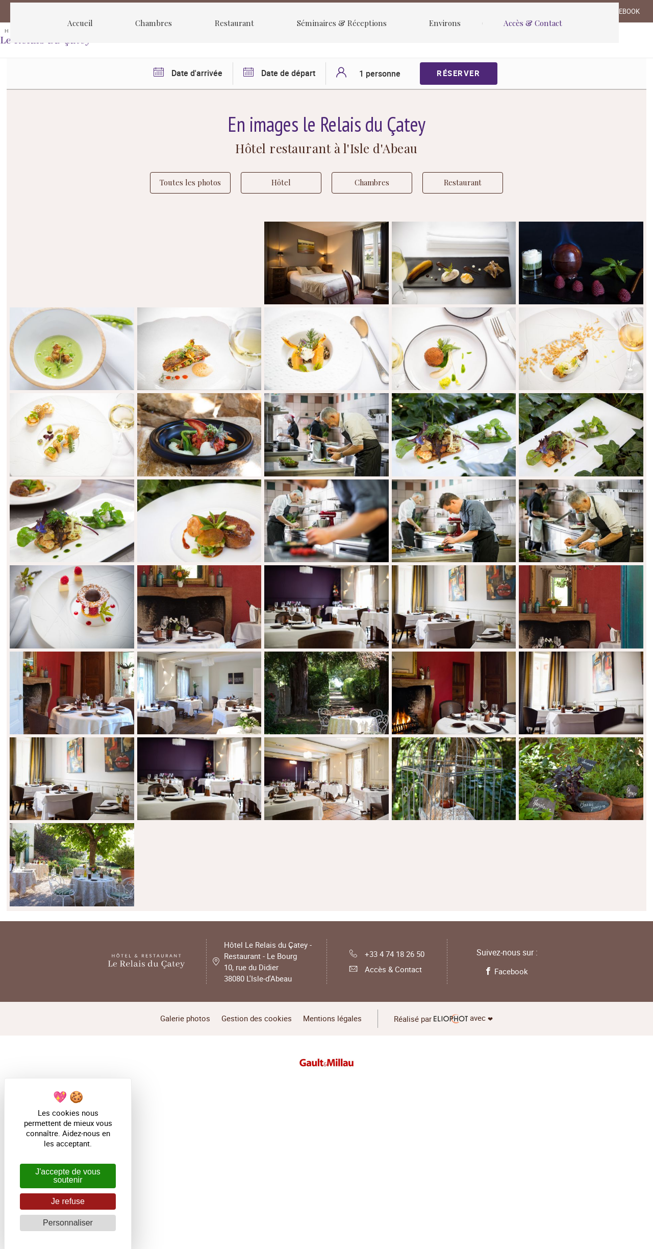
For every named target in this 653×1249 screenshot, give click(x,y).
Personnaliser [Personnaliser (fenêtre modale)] (68, 1222)
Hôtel (286, 185)
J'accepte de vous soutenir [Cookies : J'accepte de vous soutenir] (68, 1175)
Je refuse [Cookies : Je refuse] (68, 1201)
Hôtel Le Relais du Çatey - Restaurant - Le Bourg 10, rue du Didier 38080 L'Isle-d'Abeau (269, 1133)
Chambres (377, 185)
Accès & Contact (383, 1141)
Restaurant (468, 185)
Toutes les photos (190, 185)
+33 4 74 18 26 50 (386, 1125)
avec (457, 1188)
